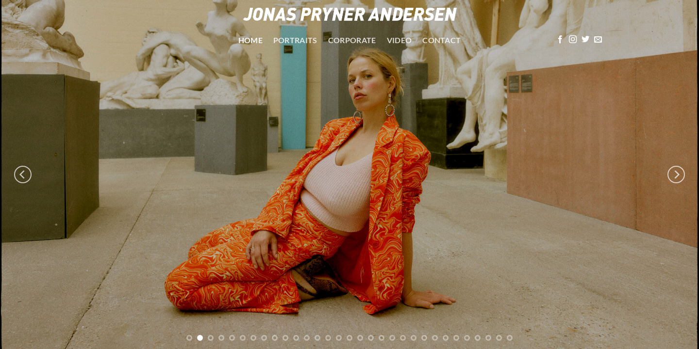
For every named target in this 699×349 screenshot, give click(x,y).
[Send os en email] (598, 39)
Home (250, 40)
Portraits (295, 40)
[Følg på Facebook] (560, 39)
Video (399, 40)
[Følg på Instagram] (573, 39)
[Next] (676, 174)
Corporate (352, 40)
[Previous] (23, 174)
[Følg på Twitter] (585, 39)
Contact (441, 40)
